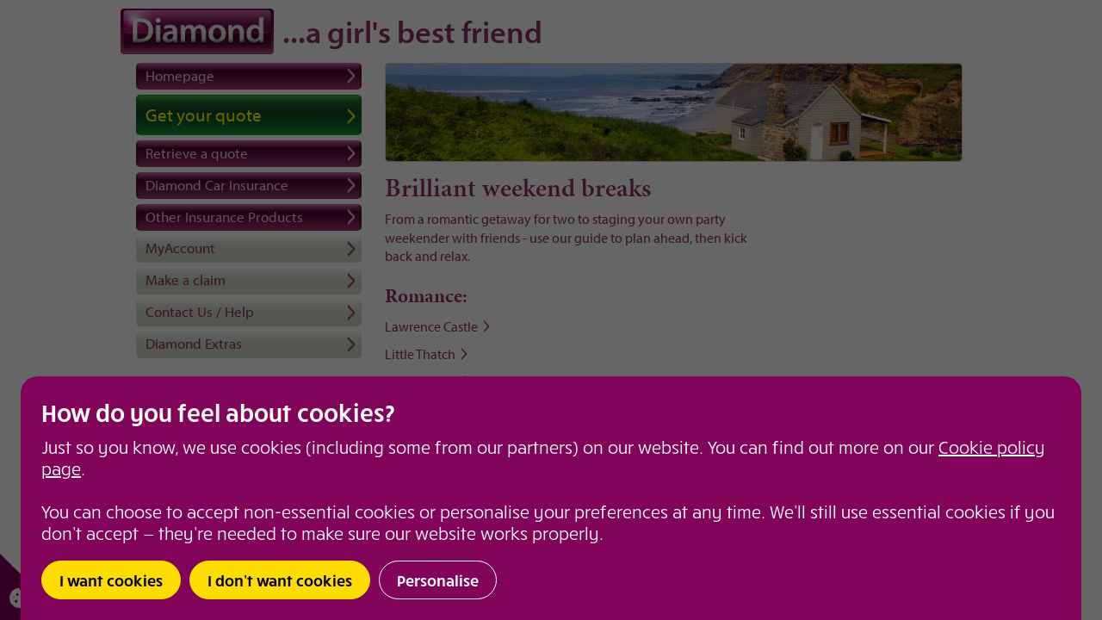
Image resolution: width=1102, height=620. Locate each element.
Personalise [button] (438, 580)
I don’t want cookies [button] (279, 580)
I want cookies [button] (111, 580)
